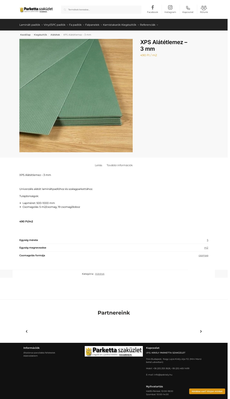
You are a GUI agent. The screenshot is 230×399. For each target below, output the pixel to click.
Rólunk (204, 10)
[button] (26, 329)
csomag (203, 253)
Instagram (170, 12)
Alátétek (55, 33)
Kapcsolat (188, 10)
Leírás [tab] (98, 163)
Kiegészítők (40, 33)
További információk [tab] (120, 163)
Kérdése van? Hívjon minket (207, 391)
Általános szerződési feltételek (39, 350)
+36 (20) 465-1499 (180, 366)
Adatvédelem (30, 354)
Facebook (152, 12)
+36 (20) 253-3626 (161, 366)
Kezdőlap (25, 33)
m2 (206, 245)
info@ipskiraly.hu (163, 373)
